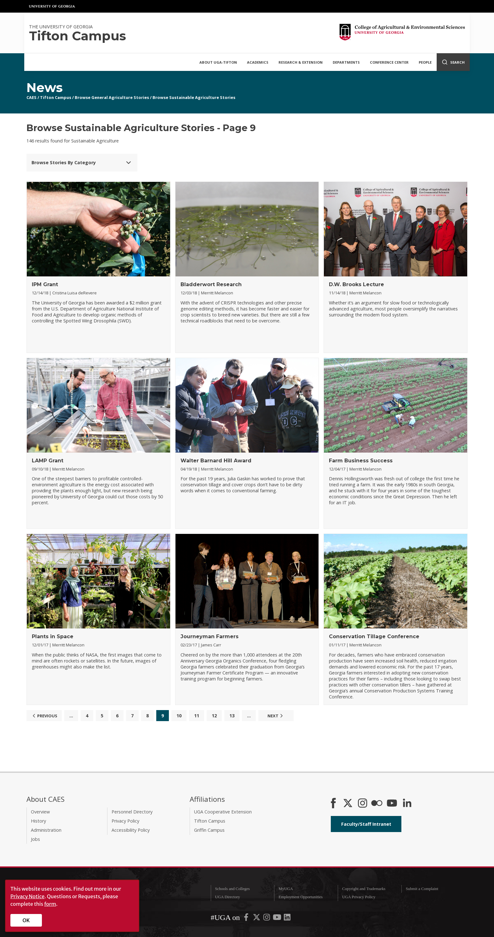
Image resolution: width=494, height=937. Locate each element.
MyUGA (286, 889)
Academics (257, 62)
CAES (31, 97)
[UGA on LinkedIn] (287, 918)
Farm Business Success (361, 461)
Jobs (35, 839)
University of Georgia (52, 6)
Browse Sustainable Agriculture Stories (193, 97)
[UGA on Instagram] (267, 918)
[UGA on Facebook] (247, 918)
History (38, 821)
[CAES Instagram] (362, 803)
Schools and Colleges (232, 889)
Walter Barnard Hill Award (216, 461)
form (50, 904)
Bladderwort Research (211, 284)
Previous (44, 716)
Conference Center (389, 62)
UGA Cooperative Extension (223, 812)
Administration (46, 830)
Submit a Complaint (422, 889)
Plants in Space (52, 636)
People (425, 62)
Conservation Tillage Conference (374, 636)
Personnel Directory (132, 812)
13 (231, 716)
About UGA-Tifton (218, 62)
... (71, 716)
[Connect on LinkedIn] (407, 803)
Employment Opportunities (301, 897)
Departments (346, 62)
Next (275, 716)
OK (26, 920)
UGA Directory (227, 897)
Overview (40, 812)
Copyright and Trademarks (363, 889)
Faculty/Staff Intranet (366, 824)
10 (178, 716)
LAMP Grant (47, 461)
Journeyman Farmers (209, 636)
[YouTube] (391, 803)
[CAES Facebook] (333, 803)
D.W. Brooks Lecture (356, 284)
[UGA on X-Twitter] (257, 918)
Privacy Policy (125, 821)
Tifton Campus (55, 97)
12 (214, 716)
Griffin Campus (209, 830)
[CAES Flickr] (376, 803)
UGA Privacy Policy (358, 897)
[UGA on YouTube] (278, 918)
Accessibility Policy (131, 830)
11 (196, 716)
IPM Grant (45, 284)
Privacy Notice (27, 896)
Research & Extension (301, 62)
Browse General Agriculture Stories (112, 97)
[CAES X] (348, 803)
